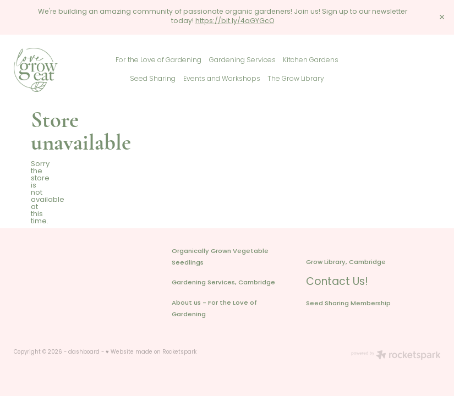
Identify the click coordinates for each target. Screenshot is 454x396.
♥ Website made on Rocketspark (151, 352)
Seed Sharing (153, 79)
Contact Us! (337, 282)
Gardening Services (242, 60)
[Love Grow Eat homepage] (56, 70)
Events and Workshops (221, 79)
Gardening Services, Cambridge (223, 283)
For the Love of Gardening (158, 60)
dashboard (84, 352)
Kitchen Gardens (310, 60)
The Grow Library (295, 79)
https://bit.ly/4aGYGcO (234, 21)
